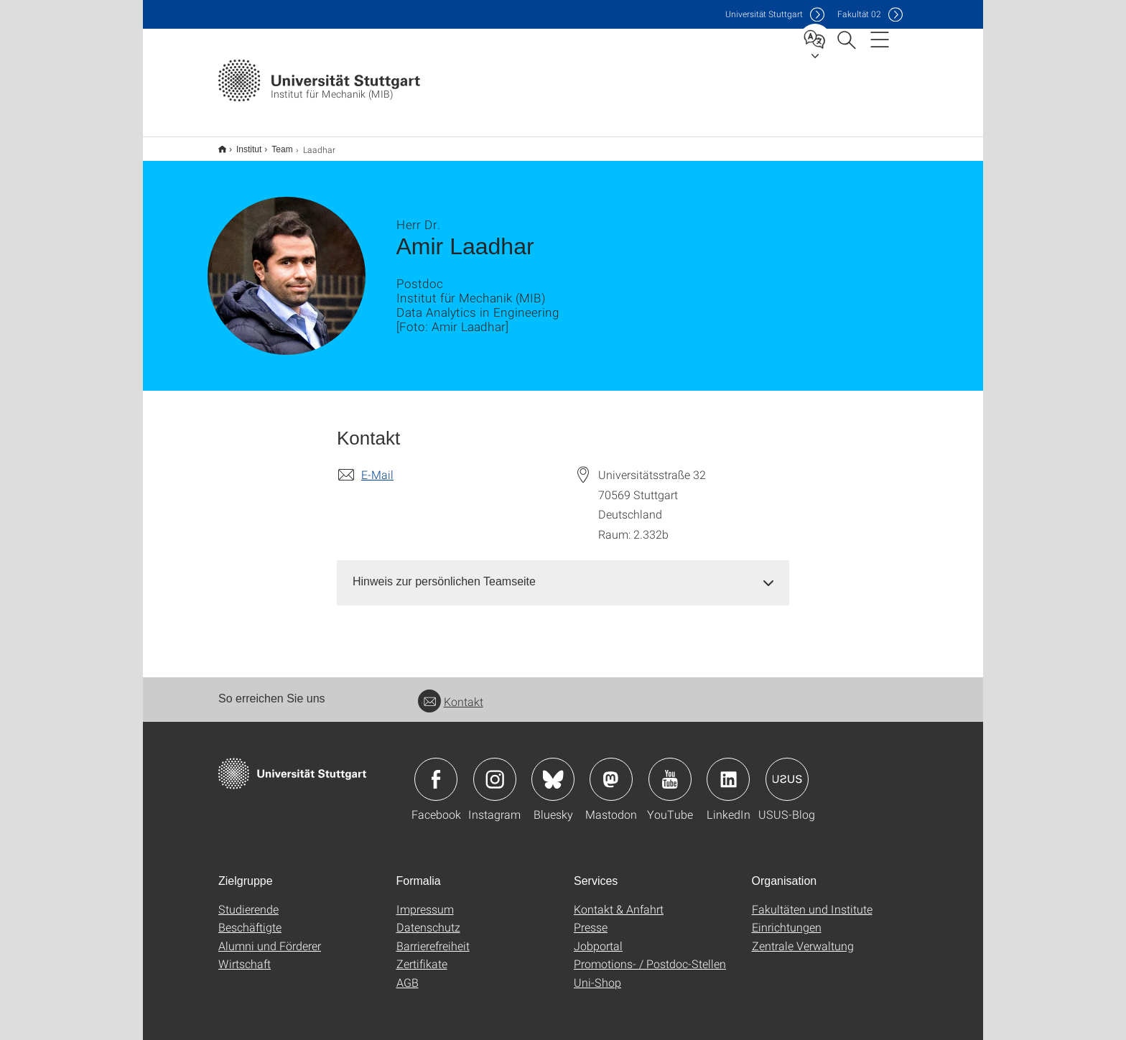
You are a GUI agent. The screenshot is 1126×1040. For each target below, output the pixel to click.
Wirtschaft (244, 954)
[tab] (563, 573)
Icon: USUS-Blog (787, 769)
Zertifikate (421, 954)
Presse (591, 917)
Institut (240, 144)
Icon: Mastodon (611, 769)
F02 (859, 14)
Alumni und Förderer (269, 936)
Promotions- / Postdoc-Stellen (650, 954)
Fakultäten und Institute (812, 899)
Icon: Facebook (435, 769)
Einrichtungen (787, 917)
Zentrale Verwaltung (803, 936)
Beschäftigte (250, 917)
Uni (764, 14)
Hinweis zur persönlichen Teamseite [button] (444, 572)
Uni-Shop (597, 972)
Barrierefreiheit (433, 936)
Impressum (425, 899)
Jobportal (598, 936)
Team (274, 144)
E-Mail (377, 465)
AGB (407, 972)
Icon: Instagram (494, 769)
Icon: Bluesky (552, 769)
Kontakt (450, 692)
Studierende (248, 899)
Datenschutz (428, 917)
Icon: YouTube (670, 769)
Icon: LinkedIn (728, 769)
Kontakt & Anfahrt (619, 899)
